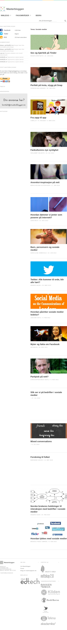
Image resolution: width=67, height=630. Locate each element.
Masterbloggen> (7, 562)
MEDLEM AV (24, 575)
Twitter (6, 34)
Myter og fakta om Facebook (44, 344)
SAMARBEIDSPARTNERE (48, 581)
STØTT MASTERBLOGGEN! (8, 67)
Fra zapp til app (38, 117)
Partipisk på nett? (39, 376)
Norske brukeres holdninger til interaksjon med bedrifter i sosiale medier (47, 509)
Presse (22, 568)
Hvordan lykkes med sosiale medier (48, 538)
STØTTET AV (44, 562)
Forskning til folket (40, 457)
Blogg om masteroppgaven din (28, 570)
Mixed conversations (41, 441)
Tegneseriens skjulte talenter (15, 57)
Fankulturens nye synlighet (44, 150)
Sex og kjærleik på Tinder (43, 53)
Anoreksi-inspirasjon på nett (44, 182)
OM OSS (22, 562)
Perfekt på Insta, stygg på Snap (46, 85)
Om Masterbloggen (25, 566)
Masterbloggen (18, 9)
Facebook (7, 30)
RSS (5, 37)
